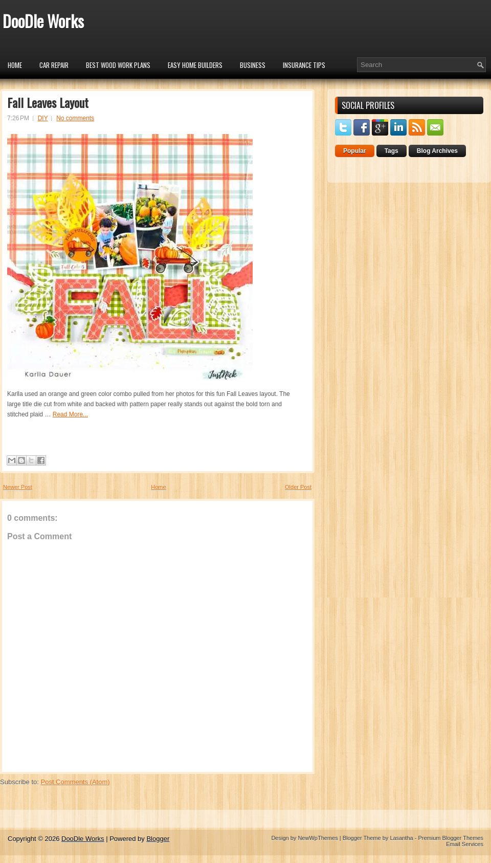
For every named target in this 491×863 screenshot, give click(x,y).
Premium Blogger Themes (450, 838)
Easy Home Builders (195, 65)
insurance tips (304, 65)
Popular (354, 150)
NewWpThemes (318, 838)
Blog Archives (437, 150)
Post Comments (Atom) (75, 782)
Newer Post (17, 487)
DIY (43, 118)
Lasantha (401, 838)
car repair (54, 65)
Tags (391, 150)
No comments (75, 118)
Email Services (464, 844)
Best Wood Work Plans (118, 65)
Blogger (157, 839)
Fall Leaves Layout (47, 102)
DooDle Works (43, 21)
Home (15, 65)
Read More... (70, 414)
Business (252, 65)
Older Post (298, 487)
